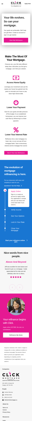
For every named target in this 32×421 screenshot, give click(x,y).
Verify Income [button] (14, 210)
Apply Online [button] (14, 190)
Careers (5, 409)
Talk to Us (5, 407)
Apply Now (28, 3)
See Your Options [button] (16, 216)
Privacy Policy (6, 412)
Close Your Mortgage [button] (13, 229)
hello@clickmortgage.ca (10, 400)
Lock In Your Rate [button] (16, 222)
